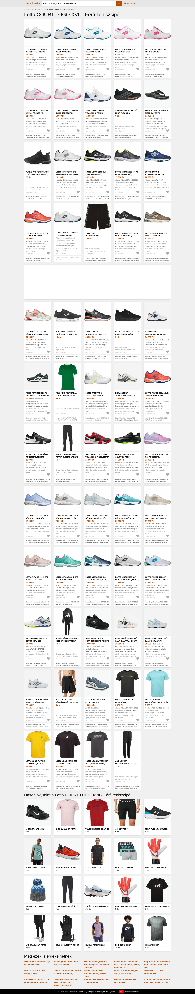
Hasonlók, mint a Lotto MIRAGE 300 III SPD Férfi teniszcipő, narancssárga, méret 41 (37, 260)
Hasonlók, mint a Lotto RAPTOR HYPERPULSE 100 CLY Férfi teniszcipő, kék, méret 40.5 (155, 199)
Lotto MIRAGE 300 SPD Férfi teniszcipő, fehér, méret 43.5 (67, 174)
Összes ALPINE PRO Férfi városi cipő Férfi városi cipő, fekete (36, 198)
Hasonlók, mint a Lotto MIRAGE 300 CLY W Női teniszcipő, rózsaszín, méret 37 (156, 481)
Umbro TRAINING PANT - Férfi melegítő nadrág (67, 455)
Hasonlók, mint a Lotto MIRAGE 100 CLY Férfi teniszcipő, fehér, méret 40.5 (127, 604)
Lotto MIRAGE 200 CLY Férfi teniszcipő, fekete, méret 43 (95, 174)
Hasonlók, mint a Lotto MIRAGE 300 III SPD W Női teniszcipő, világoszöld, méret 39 (67, 604)
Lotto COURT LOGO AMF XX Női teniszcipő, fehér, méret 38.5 (67, 113)
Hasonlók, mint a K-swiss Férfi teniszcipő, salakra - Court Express (156, 357)
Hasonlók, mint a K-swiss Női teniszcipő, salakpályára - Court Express (125, 665)
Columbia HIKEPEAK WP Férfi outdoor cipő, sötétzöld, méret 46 (66, 982)
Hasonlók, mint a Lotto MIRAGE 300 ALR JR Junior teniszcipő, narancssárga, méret (156, 420)
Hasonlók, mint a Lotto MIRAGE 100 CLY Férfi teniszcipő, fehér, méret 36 (37, 357)
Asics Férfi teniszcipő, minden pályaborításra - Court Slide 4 (37, 395)
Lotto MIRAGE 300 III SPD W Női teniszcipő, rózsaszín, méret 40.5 (37, 579)
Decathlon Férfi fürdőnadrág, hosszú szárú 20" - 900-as (67, 702)
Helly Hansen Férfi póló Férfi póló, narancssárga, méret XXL (157, 964)
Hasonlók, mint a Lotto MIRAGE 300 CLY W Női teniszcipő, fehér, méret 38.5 (97, 543)
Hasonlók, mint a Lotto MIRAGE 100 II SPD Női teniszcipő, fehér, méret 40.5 (156, 543)
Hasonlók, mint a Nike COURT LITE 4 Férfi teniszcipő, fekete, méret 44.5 (38, 480)
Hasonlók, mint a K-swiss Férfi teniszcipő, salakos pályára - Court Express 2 (126, 420)
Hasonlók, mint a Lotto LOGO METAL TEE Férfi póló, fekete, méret (68, 787)
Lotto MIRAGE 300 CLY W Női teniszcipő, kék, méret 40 (37, 518)
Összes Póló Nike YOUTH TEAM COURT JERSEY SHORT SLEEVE (66, 419)
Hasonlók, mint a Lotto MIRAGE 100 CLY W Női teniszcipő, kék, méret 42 (127, 542)
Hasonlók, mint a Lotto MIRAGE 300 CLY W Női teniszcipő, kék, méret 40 (37, 542)
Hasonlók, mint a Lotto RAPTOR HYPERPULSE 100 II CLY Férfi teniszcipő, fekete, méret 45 (95, 358)
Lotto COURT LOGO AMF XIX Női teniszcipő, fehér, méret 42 (37, 113)
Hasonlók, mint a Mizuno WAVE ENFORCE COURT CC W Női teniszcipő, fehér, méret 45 (36, 665)
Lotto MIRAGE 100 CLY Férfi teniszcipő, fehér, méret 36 (37, 334)
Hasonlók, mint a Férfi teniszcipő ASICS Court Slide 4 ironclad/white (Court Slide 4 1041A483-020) (96, 726)
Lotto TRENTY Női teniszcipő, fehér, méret (94, 395)
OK (122, 991)
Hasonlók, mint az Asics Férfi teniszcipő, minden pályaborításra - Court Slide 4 (37, 420)
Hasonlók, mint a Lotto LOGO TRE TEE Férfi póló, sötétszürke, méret (126, 726)
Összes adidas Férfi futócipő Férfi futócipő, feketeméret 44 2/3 (126, 136)
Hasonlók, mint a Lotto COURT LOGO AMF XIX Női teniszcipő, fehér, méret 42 (38, 137)
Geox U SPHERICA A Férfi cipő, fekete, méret (127, 333)
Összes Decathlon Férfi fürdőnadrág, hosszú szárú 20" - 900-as (68, 726)
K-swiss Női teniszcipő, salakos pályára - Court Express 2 (156, 641)
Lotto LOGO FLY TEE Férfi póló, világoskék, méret (157, 702)
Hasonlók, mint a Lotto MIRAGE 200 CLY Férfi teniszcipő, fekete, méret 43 (97, 198)
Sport (26, 10)
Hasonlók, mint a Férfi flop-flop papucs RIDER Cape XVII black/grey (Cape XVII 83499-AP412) (156, 137)
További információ (132, 992)
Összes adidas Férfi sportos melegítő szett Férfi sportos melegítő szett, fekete (67, 665)
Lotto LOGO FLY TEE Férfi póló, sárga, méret (35, 763)
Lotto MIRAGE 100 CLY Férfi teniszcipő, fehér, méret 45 (156, 579)
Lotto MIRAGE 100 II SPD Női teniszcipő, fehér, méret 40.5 (156, 518)
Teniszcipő (36, 10)
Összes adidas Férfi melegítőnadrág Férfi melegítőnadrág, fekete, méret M (127, 788)
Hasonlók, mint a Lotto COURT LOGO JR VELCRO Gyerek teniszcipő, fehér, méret (66, 76)
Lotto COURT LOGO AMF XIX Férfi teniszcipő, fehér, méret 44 (37, 51)
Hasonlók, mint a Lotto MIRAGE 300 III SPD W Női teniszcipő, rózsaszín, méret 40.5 (37, 604)
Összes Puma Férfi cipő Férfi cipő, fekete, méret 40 (67, 357)
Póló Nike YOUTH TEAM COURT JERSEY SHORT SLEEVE (66, 395)
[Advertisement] (97, 282)
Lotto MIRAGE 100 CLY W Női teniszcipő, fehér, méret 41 (67, 518)
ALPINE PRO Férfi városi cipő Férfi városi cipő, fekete (37, 174)
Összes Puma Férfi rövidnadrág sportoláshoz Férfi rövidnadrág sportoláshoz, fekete (95, 260)
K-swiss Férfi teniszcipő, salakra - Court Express (155, 334)
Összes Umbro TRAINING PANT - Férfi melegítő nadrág (66, 480)
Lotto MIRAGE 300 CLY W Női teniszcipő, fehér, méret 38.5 (96, 518)
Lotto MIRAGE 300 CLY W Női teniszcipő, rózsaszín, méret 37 (156, 457)
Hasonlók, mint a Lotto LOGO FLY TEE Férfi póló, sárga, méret (37, 787)
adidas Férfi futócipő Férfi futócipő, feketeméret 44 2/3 (126, 113)
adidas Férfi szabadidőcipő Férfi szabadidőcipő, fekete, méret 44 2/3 (127, 964)
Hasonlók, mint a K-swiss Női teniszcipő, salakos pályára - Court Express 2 (156, 665)
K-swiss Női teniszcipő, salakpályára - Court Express (126, 641)
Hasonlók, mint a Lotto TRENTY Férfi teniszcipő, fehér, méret (97, 136)
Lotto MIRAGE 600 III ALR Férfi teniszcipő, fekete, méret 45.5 (126, 235)
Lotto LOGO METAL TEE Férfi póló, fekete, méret (66, 763)
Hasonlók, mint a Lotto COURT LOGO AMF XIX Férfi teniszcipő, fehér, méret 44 (36, 76)
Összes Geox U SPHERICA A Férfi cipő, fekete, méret (126, 357)
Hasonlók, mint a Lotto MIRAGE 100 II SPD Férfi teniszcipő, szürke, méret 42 (157, 260)
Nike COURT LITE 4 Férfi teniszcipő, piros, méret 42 (97, 457)
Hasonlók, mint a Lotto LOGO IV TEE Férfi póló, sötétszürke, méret (97, 787)
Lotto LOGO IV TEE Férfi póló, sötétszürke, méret (96, 763)
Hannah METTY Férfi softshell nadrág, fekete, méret (95, 973)
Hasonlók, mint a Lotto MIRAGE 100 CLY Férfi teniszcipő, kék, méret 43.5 (97, 603)
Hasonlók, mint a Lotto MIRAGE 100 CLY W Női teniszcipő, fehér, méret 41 (67, 543)
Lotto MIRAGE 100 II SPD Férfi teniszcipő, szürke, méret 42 (156, 235)
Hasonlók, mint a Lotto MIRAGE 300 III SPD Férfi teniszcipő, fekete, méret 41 (127, 199)
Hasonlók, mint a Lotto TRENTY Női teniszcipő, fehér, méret (97, 419)
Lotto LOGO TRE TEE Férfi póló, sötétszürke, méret (125, 702)
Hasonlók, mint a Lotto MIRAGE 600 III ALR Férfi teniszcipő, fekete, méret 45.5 (127, 260)
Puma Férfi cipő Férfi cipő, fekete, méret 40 (66, 333)
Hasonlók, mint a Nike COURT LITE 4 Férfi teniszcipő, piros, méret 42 (97, 480)
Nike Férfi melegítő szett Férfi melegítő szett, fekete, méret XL (96, 964)
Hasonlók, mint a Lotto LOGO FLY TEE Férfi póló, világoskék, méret (156, 726)
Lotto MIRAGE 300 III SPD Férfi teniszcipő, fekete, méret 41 (126, 174)
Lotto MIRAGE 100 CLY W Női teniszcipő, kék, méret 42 (126, 518)
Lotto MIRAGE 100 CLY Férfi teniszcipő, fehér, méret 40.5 (127, 579)
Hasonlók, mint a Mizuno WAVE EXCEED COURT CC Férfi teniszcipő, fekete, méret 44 (127, 481)
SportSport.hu (33, 3)
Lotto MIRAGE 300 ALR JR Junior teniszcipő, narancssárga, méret (157, 395)
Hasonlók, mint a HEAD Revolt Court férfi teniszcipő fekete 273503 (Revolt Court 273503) (97, 665)
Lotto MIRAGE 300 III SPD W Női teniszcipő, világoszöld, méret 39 (67, 579)
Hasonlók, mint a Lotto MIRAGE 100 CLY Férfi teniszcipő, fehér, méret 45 (157, 603)
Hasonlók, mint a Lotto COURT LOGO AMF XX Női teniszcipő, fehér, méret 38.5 (67, 137)
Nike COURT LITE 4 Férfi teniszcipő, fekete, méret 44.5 (37, 457)
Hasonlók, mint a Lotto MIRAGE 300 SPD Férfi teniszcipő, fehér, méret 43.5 (67, 199)
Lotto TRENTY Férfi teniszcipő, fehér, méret (94, 113)
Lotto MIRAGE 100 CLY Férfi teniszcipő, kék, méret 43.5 (96, 579)
